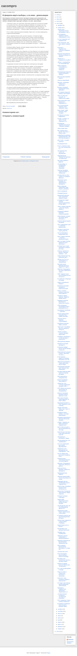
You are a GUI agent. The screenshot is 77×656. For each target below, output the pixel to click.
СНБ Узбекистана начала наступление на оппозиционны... (64, 390)
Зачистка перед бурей (63, 80)
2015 (57, 21)
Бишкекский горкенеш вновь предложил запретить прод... (63, 197)
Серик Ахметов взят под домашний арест (64, 256)
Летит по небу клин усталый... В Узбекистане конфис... (64, 97)
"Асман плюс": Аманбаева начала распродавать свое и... (64, 31)
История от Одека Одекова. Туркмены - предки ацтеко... (64, 297)
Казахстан (9, 108)
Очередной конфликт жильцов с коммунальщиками (63, 213)
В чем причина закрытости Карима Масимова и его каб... (64, 358)
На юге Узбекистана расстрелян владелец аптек (64, 455)
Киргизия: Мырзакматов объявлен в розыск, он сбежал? (64, 55)
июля (59, 615)
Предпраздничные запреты (62, 473)
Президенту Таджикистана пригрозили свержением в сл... (63, 589)
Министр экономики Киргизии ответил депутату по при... (63, 394)
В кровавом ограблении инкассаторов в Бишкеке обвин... (64, 605)
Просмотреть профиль (70, 642)
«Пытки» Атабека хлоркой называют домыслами (63, 333)
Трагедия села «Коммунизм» (62, 533)
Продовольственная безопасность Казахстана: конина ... (64, 302)
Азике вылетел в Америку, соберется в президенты (64, 469)
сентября (60, 611)
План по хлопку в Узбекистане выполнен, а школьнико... (62, 574)
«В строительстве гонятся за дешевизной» (62, 152)
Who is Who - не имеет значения (63, 141)
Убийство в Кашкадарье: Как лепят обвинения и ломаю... (64, 270)
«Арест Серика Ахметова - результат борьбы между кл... (64, 208)
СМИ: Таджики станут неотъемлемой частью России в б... (64, 275)
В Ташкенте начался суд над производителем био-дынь (64, 517)
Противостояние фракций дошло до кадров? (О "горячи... (64, 266)
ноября (60, 27)
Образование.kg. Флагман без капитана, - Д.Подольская (64, 157)
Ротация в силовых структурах (62, 496)
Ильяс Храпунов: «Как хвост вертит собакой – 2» (64, 44)
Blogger (48, 652)
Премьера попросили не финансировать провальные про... (64, 542)
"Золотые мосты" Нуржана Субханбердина (62, 320)
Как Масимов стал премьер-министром (63, 529)
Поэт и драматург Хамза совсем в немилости (64, 601)
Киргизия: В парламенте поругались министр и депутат (64, 465)
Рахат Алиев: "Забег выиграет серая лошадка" (63, 112)
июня (59, 617)
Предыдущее (46, 157)
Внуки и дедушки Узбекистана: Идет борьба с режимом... (63, 188)
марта (59, 624)
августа (60, 613)
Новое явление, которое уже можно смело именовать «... (64, 218)
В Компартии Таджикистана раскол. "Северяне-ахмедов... (64, 125)
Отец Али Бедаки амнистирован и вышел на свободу (63, 555)
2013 (57, 631)
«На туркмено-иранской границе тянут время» (64, 93)
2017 (57, 17)
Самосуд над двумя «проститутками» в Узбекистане (63, 172)
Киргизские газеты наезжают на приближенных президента (62, 182)
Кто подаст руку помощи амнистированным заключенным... (64, 584)
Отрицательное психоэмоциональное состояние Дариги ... (64, 460)
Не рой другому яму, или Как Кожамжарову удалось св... (64, 507)
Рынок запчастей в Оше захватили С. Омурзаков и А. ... (64, 102)
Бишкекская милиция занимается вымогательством (63, 287)
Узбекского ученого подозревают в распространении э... (64, 537)
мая (59, 620)
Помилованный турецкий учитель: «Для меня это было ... (64, 353)
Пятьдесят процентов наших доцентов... (63, 230)
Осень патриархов (62, 191)
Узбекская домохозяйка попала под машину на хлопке (64, 478)
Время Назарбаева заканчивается (62, 380)
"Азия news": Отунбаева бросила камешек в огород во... (64, 328)
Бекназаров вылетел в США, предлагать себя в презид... (64, 404)
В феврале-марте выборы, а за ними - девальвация (63, 414)
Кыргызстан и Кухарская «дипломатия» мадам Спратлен (64, 492)
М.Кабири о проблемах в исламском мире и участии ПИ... (64, 338)
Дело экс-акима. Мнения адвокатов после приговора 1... (64, 243)
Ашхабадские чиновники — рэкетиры (64, 310)
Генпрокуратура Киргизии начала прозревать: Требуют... (64, 73)
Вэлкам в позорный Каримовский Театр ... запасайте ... (64, 89)
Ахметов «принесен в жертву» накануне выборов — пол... (63, 252)
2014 (57, 23)
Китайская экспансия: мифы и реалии (63, 324)
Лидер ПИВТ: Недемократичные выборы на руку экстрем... (63, 501)
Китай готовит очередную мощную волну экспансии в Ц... (64, 488)
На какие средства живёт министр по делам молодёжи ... (64, 373)
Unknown (70, 639)
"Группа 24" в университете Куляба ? (64, 59)
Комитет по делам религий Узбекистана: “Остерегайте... (64, 565)
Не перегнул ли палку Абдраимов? (63, 115)
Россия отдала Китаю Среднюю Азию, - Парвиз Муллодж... (63, 315)
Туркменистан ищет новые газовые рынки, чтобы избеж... (64, 512)
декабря (60, 25)
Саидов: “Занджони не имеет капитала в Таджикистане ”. (63, 424)
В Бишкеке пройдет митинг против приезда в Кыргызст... (64, 349)
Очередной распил (62, 193)
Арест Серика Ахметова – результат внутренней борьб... (64, 238)
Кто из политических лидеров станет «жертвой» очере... (63, 107)
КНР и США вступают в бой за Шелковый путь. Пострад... (64, 428)
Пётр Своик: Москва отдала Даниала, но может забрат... (63, 399)
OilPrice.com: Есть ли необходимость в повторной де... (63, 261)
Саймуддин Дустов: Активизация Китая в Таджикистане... (64, 483)
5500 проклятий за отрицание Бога (62, 377)
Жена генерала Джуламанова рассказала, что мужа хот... (64, 547)
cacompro (9, 6)
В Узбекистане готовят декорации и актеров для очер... (64, 247)
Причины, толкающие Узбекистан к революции (63, 84)
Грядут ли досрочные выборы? (63, 283)
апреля (60, 622)
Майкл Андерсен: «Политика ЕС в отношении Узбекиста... (62, 67)
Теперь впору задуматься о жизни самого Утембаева (64, 522)
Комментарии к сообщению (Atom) (30, 161)
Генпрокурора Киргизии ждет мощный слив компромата (64, 368)
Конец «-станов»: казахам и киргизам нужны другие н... (63, 292)
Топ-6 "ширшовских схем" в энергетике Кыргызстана (64, 226)
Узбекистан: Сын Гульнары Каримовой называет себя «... (64, 385)
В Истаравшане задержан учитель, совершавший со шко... (64, 36)
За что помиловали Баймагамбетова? (63, 233)
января (60, 628)
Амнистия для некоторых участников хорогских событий (64, 433)
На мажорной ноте (62, 143)
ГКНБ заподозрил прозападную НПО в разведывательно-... (63, 307)
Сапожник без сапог (63, 551)
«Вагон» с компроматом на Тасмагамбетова (64, 63)
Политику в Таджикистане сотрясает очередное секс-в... (64, 49)
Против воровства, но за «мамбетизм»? (64, 441)
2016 (57, 19)
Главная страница (25, 157)
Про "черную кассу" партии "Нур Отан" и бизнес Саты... (63, 132)
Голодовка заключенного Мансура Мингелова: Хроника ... (64, 419)
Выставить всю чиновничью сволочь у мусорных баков (64, 560)
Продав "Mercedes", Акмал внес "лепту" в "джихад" (64, 409)
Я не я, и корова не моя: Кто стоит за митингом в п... (64, 147)
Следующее (6, 157)
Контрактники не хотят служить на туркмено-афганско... (64, 176)
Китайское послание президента (63, 344)
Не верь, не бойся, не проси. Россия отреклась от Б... (63, 120)
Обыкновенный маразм (64, 341)
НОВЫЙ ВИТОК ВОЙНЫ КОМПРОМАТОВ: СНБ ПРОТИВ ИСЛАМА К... (64, 137)
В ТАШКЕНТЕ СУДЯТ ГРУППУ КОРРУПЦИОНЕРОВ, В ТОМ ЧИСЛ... (64, 202)
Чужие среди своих (62, 128)
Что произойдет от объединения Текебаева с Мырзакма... (62, 166)
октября (60, 609)
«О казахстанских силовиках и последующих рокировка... (62, 596)
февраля (60, 626)
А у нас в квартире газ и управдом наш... (64, 40)
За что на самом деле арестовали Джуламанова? (63, 445)
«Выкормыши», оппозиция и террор (63, 437)
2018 (57, 14)
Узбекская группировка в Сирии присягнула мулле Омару (64, 363)
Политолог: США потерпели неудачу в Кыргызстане (64, 579)
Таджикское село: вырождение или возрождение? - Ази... (64, 450)
